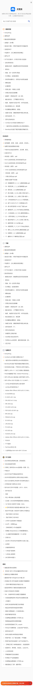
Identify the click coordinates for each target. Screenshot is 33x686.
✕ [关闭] (30, 683)
